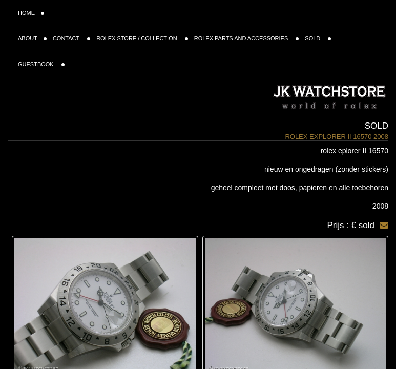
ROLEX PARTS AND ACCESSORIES (246, 38)
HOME (31, 13)
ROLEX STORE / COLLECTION (142, 38)
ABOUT (32, 38)
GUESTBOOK (41, 64)
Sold (376, 126)
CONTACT (71, 38)
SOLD (318, 38)
